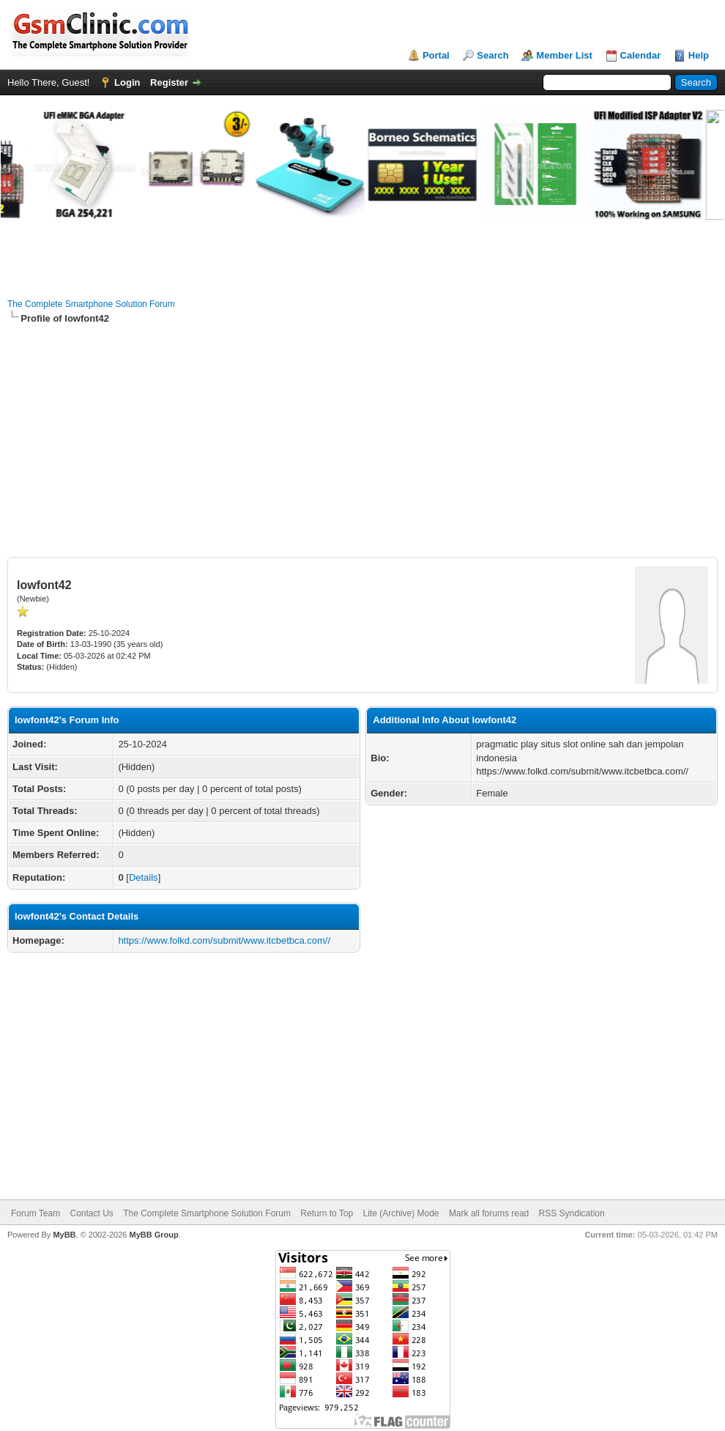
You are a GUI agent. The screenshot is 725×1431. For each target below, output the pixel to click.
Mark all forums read (489, 1213)
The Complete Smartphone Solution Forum (91, 304)
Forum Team (35, 1213)
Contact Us (91, 1213)
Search (492, 55)
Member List (564, 55)
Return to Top (326, 1213)
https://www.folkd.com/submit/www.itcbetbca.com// (224, 940)
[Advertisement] (362, 441)
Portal (436, 55)
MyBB (64, 1234)
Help (698, 55)
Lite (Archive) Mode (400, 1213)
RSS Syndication (572, 1213)
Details (143, 877)
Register (169, 82)
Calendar (640, 55)
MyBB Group (153, 1234)
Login (127, 82)
